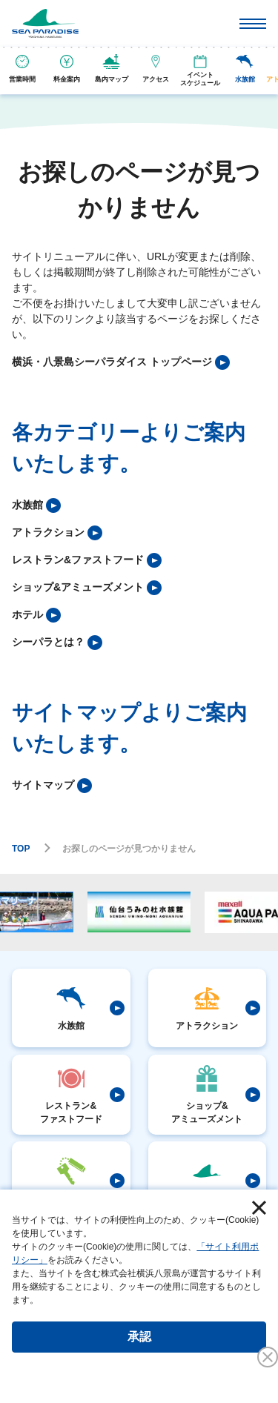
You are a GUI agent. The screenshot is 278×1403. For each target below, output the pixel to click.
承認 (139, 1336)
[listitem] (121, 362)
